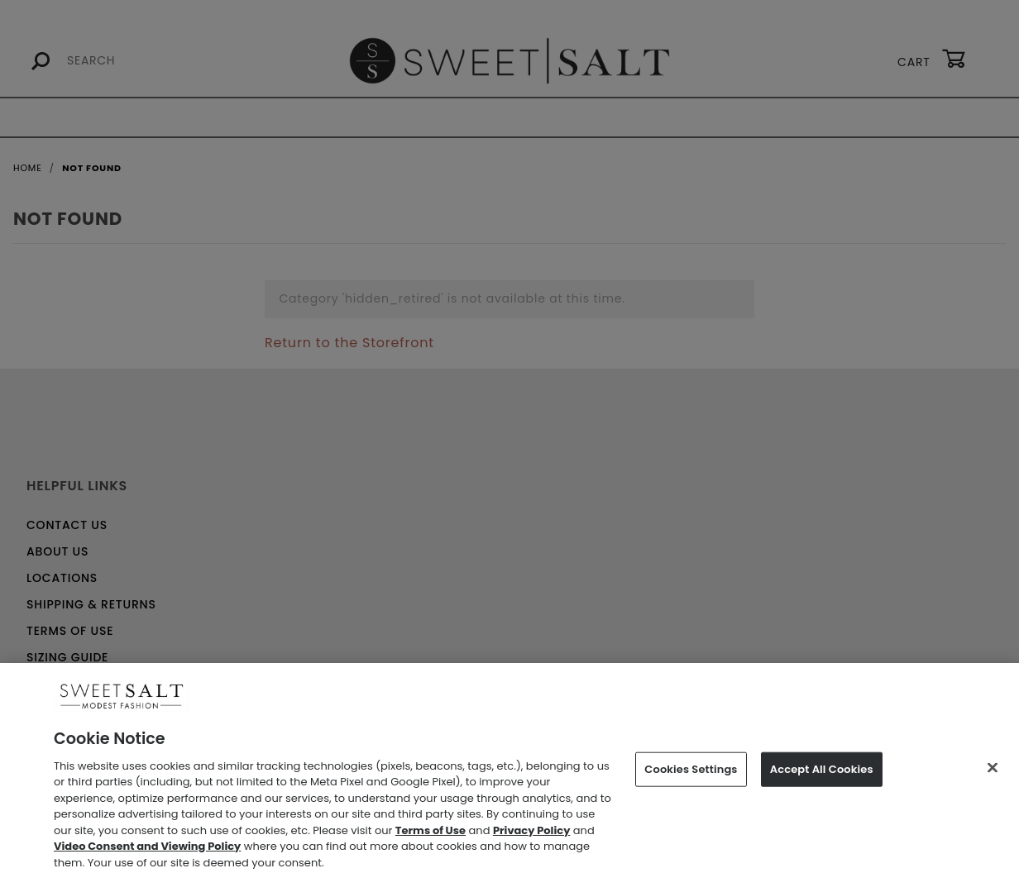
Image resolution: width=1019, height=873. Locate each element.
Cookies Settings (690, 777)
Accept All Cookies (821, 777)
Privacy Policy (531, 838)
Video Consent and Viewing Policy (147, 854)
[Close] (992, 776)
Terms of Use (430, 838)
